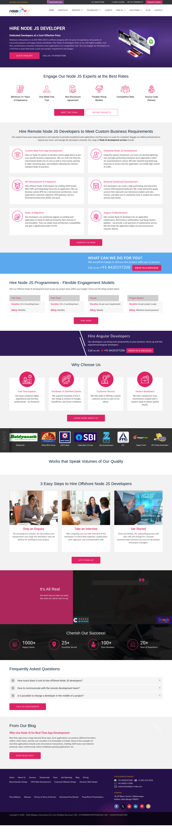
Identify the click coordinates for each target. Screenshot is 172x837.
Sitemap (27, 797)
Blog (148, 10)
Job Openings (66, 777)
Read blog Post (25, 755)
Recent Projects (101, 112)
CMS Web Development (41, 782)
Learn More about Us (86, 418)
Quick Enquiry (24, 55)
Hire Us (121, 10)
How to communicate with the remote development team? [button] (48, 688)
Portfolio (63, 10)
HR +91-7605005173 (135, 2)
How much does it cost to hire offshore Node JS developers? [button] (50, 680)
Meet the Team (69, 112)
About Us (22, 777)
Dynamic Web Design (89, 782)
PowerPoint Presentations (92, 797)
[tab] (86, 680)
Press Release (15, 797)
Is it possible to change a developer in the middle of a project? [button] (50, 695)
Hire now (86, 320)
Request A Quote (154, 2)
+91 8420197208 (58, 55)
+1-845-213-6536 (116, 2)
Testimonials (45, 777)
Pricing (86, 777)
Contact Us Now (86, 242)
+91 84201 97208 (125, 783)
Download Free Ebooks (68, 797)
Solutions (136, 10)
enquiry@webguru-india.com (130, 786)
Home (51, 10)
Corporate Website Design (65, 782)
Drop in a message (146, 267)
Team (55, 777)
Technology (94, 10)
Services (77, 10)
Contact (159, 10)
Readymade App (55, 2)
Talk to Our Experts (27, 706)
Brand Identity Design (18, 782)
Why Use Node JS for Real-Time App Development (39, 732)
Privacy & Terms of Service (45, 797)
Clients (108, 10)
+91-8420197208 (95, 2)
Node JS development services (113, 140)
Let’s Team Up (85, 560)
